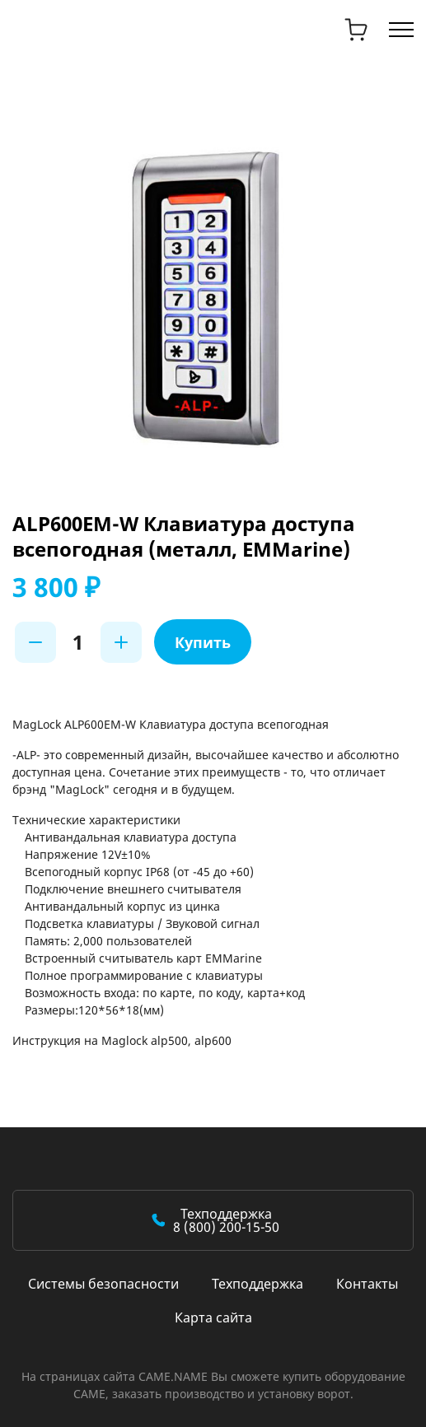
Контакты (367, 1284)
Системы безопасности (103, 1284)
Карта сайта (213, 1317)
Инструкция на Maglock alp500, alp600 (122, 1040)
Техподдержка (257, 1284)
